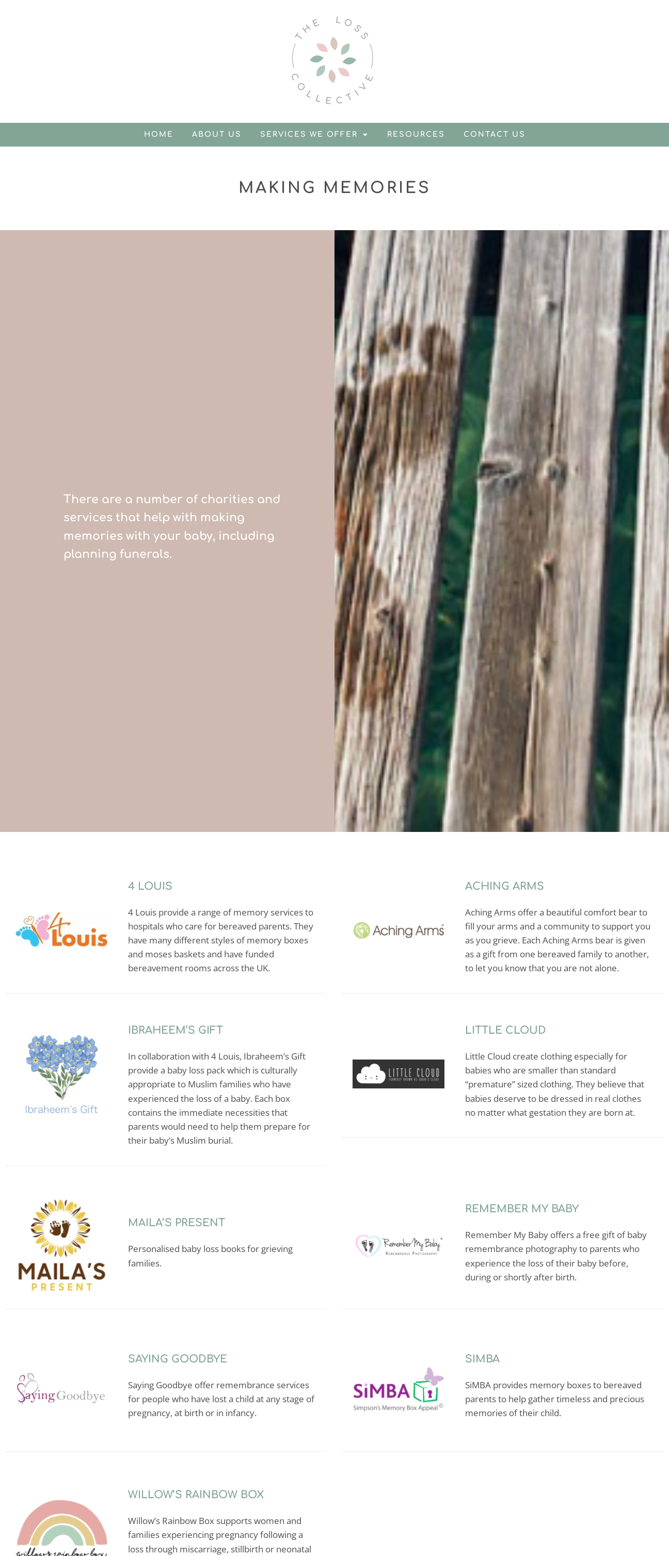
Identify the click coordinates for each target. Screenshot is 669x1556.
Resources (416, 134)
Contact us (494, 134)
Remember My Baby (522, 1209)
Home (158, 134)
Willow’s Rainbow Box (196, 1495)
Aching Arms (504, 886)
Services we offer (314, 134)
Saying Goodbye (177, 1359)
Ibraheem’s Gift (175, 1030)
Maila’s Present (176, 1223)
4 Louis (150, 886)
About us (217, 134)
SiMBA (482, 1359)
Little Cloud (505, 1030)
